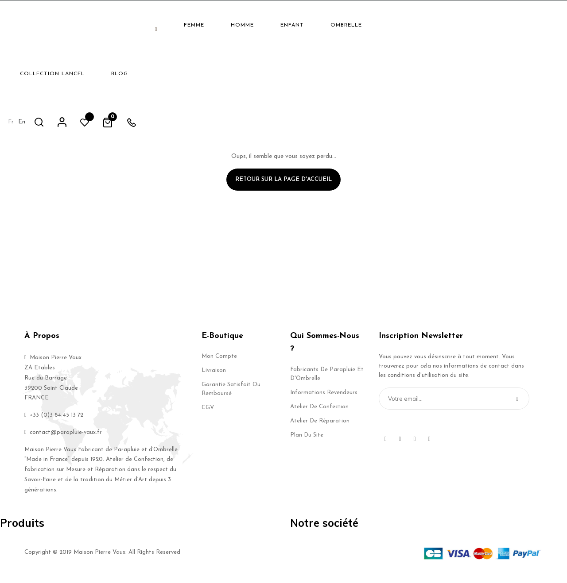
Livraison (214, 374)
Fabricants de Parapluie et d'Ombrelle (327, 378)
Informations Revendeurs (323, 396)
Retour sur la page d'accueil (283, 183)
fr (427, 24)
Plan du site (306, 439)
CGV (208, 411)
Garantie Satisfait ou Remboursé (231, 393)
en (438, 24)
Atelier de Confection (319, 411)
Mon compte (219, 360)
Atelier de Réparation (320, 425)
